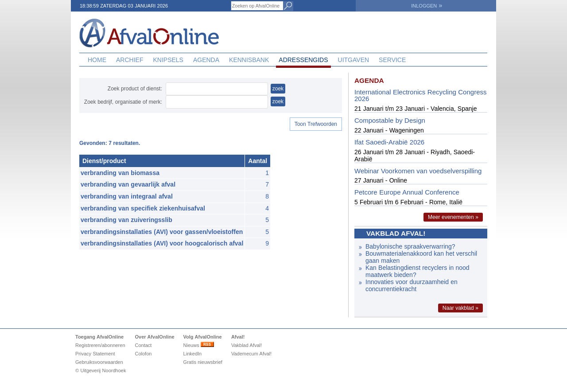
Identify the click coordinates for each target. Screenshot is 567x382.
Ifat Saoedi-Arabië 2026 (389, 142)
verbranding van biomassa (120, 172)
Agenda (206, 59)
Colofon (143, 353)
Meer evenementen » (453, 217)
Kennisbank (249, 59)
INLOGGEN (426, 5)
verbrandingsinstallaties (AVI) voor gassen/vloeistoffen (162, 231)
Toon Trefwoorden (316, 124)
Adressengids (303, 59)
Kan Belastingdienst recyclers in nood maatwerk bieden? (417, 271)
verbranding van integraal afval (127, 196)
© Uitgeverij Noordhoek (100, 370)
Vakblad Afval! (246, 345)
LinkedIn (192, 353)
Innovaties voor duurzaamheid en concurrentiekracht (411, 285)
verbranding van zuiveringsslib (126, 219)
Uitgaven (353, 59)
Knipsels (168, 59)
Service (392, 59)
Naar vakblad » (460, 308)
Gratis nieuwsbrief (202, 362)
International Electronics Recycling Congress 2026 (420, 95)
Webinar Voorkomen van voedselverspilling (418, 171)
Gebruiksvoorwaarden (99, 362)
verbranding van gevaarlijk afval (128, 184)
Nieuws (198, 345)
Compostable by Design (389, 120)
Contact (143, 345)
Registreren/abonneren (100, 345)
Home (97, 59)
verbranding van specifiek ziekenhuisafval (143, 208)
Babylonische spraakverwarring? (411, 246)
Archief (129, 59)
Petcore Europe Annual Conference (406, 192)
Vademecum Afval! (251, 353)
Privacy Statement (95, 353)
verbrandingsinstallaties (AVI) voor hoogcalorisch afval (162, 243)
